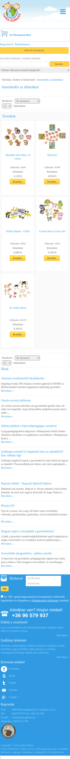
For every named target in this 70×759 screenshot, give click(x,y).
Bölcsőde (13, 748)
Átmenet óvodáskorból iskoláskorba (22, 378)
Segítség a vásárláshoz (22, 752)
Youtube (13, 690)
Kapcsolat (51, 748)
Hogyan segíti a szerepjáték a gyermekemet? (28, 531)
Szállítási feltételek (31, 58)
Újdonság (40, 748)
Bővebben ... (7, 390)
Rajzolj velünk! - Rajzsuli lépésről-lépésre (26, 483)
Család (23, 748)
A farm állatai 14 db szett (52, 231)
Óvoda (4, 748)
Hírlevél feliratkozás (34, 50)
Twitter (12, 682)
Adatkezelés (41, 752)
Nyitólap (6, 79)
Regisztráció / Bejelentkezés (15, 44)
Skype (12, 675)
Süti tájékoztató (55, 752)
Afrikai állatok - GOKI (18, 231)
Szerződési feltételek (10, 58)
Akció (31, 748)
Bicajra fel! (8, 505)
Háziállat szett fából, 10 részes (17, 157)
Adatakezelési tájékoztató (45, 600)
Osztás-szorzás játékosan (16, 400)
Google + (14, 697)
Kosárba (17, 181)
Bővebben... (63, 635)
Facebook (14, 668)
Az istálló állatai (18, 307)
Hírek (5, 369)
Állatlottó (52, 155)
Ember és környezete (24, 79)
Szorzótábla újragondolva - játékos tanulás (26, 553)
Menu (63, 12)
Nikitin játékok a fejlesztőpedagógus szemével (29, 425)
